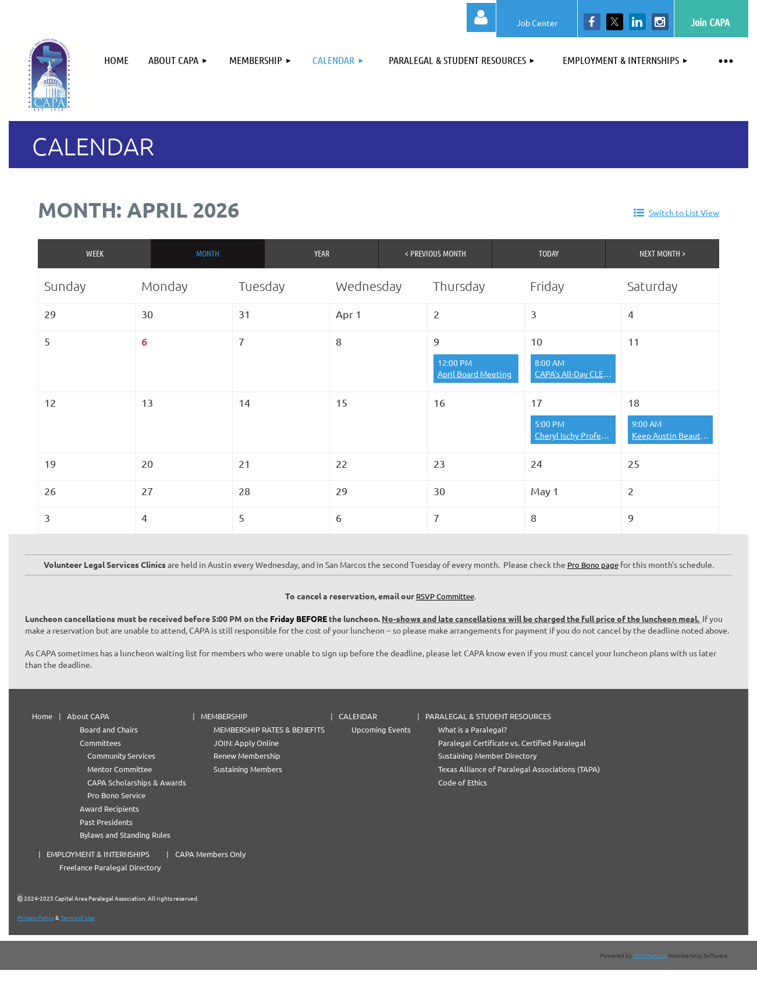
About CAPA (88, 716)
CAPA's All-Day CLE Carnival (585, 373)
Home (42, 716)
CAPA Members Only (210, 854)
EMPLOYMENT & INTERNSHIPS (98, 854)
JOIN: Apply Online (246, 743)
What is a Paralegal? (472, 729)
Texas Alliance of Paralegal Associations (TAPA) (519, 769)
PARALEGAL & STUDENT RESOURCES (488, 716)
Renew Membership (247, 755)
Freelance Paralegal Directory (110, 867)
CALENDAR (358, 716)
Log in (481, 17)
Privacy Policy (35, 917)
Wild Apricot (650, 955)
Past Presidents (106, 822)
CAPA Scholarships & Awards (136, 782)
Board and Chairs (109, 729)
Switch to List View (684, 212)
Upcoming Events (381, 729)
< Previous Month (435, 253)
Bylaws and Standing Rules (125, 835)
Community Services (121, 755)
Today (549, 253)
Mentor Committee (119, 769)
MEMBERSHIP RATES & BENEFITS (269, 729)
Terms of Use (78, 917)
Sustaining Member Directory (487, 755)
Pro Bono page (593, 565)
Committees (100, 743)
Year (321, 253)
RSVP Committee (445, 596)
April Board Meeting (474, 373)
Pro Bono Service (116, 795)
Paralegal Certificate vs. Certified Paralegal (512, 743)
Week (95, 253)
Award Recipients (109, 808)
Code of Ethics (462, 782)
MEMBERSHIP (224, 716)
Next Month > (662, 253)
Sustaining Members (248, 769)
